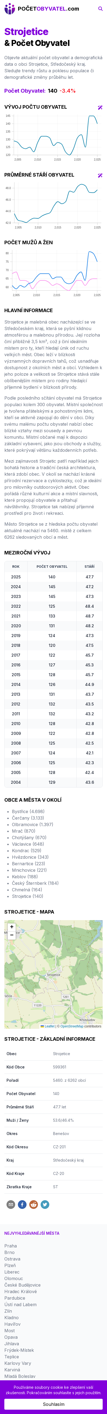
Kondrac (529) (26, 850)
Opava (11, 1337)
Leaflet (47, 1026)
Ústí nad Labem (20, 1304)
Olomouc (13, 1278)
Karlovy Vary (17, 1363)
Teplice (11, 1356)
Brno (9, 1252)
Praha (10, 1246)
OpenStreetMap (71, 1026)
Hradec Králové (20, 1291)
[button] (12, 927)
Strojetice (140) (27, 896)
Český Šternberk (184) (35, 883)
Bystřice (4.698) (28, 811)
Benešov (61, 1133)
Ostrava (12, 1259)
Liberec (12, 1272)
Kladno (11, 1317)
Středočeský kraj (68, 1160)
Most (9, 1330)
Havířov (12, 1324)
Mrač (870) (23, 831)
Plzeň (10, 1265)
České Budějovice (22, 1285)
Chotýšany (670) (29, 837)
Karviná (12, 1369)
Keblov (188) (25, 876)
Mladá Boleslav (19, 1376)
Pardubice (14, 1298)
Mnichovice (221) (29, 870)
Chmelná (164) (27, 889)
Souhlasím (53, 1404)
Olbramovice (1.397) (32, 824)
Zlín (8, 1311)
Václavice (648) (28, 844)
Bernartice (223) (28, 863)
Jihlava (11, 1343)
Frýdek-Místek (19, 1350)
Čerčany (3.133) (28, 818)
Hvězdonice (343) (30, 857)
